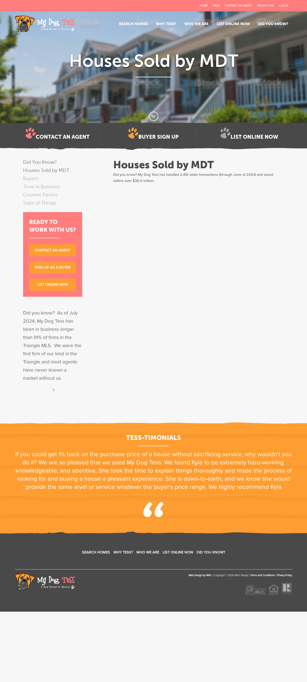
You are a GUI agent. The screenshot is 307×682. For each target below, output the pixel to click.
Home (203, 5)
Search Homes (133, 24)
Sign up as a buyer (53, 267)
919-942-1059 (265, 5)
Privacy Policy (284, 575)
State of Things (39, 203)
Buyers (30, 178)
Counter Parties (40, 195)
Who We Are (196, 24)
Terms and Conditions (262, 575)
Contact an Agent (238, 5)
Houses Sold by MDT (46, 170)
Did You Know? (273, 24)
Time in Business (41, 186)
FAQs (216, 5)
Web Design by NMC (200, 575)
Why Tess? (166, 24)
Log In (283, 5)
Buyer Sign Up (158, 137)
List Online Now (233, 24)
